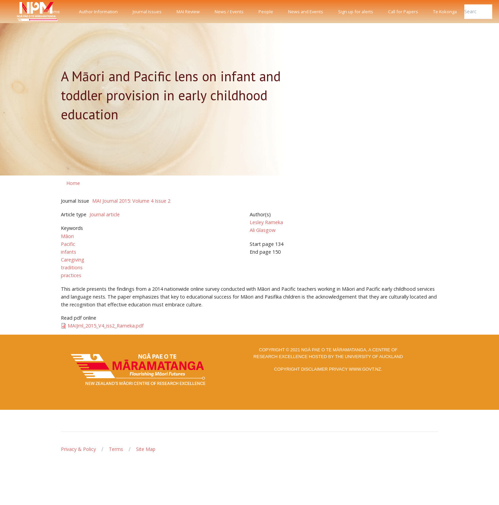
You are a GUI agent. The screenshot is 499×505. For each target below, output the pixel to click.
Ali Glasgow (263, 230)
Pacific (68, 244)
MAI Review (188, 12)
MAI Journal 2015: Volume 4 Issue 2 (131, 201)
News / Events (229, 12)
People (266, 12)
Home (54, 12)
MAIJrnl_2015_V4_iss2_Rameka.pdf (106, 325)
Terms (116, 449)
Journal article (104, 214)
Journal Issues (147, 12)
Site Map (145, 449)
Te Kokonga (445, 12)
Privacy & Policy (78, 449)
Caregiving (72, 259)
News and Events (305, 12)
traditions (72, 267)
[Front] (20, 11)
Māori (67, 236)
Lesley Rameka (266, 222)
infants (68, 252)
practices (71, 275)
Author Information (98, 12)
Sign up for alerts (355, 12)
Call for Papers (403, 12)
